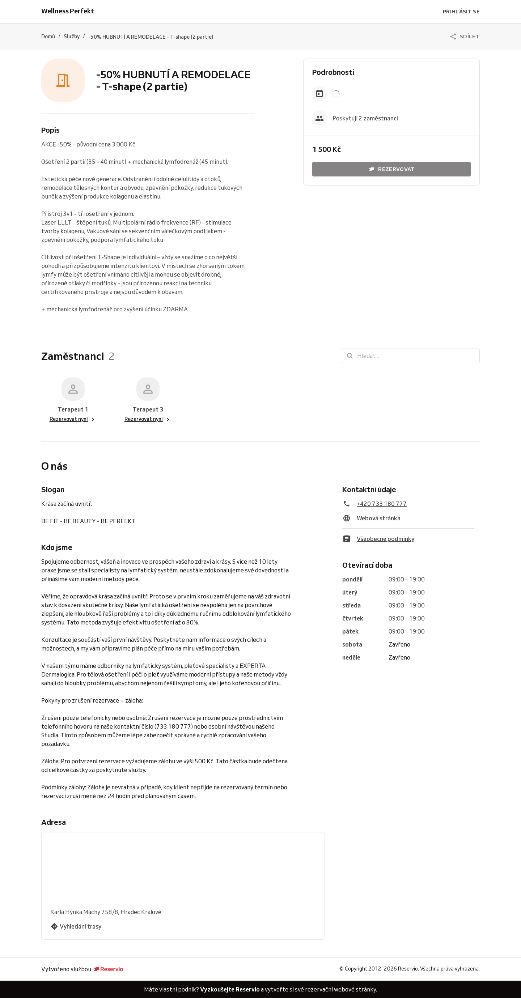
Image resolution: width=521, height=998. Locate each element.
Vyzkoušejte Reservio (230, 989)
